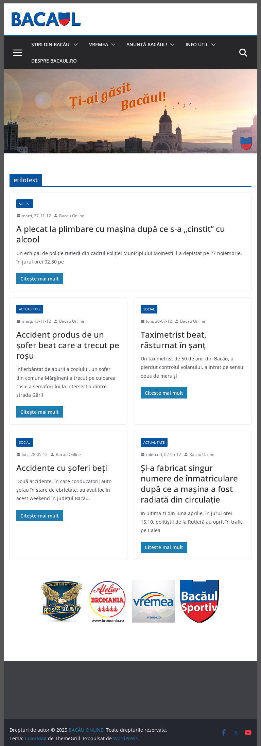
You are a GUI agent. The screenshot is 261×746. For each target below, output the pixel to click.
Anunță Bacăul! (146, 44)
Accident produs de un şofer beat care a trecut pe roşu (67, 345)
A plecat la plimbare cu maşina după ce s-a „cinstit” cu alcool (120, 234)
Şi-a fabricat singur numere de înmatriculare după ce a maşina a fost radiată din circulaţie (189, 483)
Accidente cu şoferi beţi (61, 467)
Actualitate (29, 309)
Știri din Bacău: (51, 44)
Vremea (98, 44)
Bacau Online (71, 216)
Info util (197, 44)
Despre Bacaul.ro (54, 60)
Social (24, 203)
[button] (74, 44)
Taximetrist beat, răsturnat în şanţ (173, 340)
